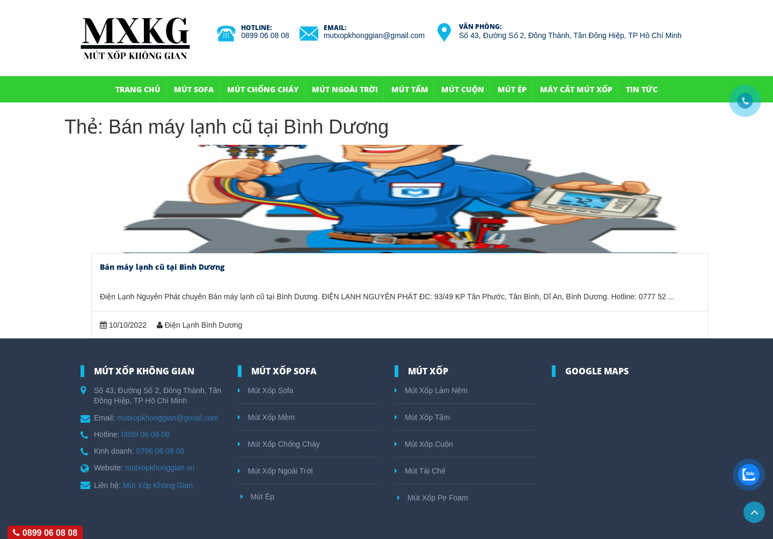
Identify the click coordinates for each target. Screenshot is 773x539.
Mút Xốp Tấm (422, 417)
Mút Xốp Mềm (266, 417)
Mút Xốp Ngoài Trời (275, 471)
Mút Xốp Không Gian (158, 485)
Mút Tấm (409, 89)
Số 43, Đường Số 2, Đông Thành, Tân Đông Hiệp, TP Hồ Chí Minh (570, 35)
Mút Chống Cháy (262, 89)
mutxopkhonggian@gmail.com (374, 35)
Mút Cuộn (462, 89)
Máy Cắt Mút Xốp (576, 89)
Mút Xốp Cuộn (424, 444)
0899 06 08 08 (265, 35)
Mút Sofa (194, 89)
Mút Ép (512, 89)
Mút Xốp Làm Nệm (431, 390)
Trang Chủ (138, 89)
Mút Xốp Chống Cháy (279, 444)
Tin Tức (642, 89)
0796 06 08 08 (160, 451)
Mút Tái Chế (420, 471)
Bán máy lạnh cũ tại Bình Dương (162, 267)
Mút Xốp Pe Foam (432, 497)
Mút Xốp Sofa (266, 390)
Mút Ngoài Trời (345, 89)
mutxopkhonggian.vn (159, 467)
